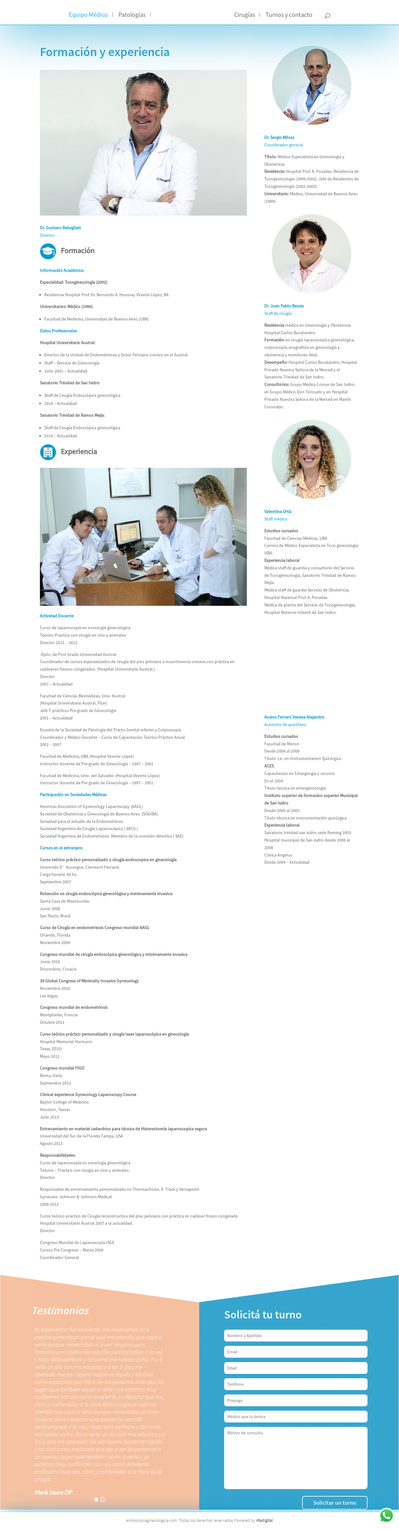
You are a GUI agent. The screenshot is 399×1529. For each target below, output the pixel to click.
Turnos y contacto (289, 14)
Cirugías (244, 14)
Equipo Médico (88, 14)
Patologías (132, 14)
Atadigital (264, 1520)
